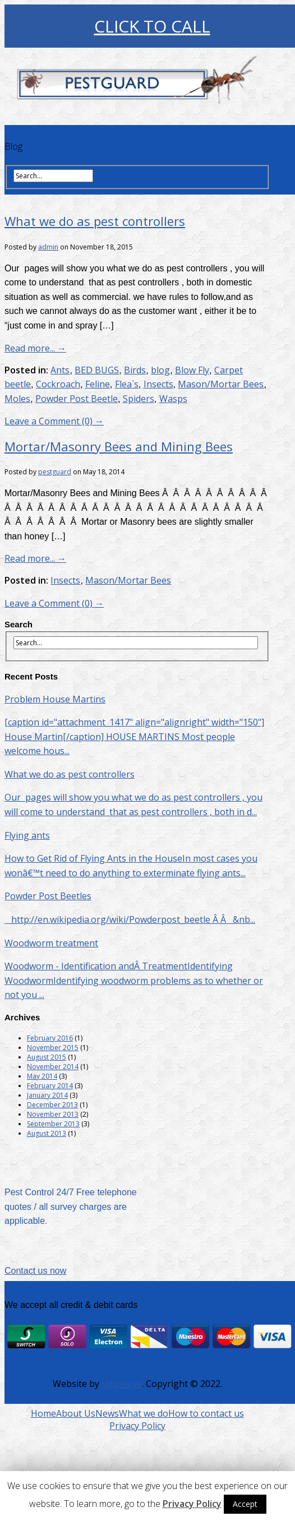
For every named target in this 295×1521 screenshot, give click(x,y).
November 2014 (53, 1066)
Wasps (173, 398)
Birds (135, 370)
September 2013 (53, 1124)
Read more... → (35, 348)
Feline (97, 384)
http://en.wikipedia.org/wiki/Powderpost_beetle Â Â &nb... (129, 919)
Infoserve (122, 1383)
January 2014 (47, 1095)
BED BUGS (97, 370)
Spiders (138, 398)
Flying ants (27, 835)
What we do (143, 1413)
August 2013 (46, 1133)
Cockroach (58, 384)
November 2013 (53, 1114)
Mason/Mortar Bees (221, 384)
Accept (245, 1504)
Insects (158, 384)
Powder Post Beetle (76, 398)
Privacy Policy (137, 1426)
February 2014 (50, 1085)
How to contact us (206, 1413)
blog (160, 370)
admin (48, 247)
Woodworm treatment (51, 943)
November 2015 (53, 1047)
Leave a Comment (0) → (54, 421)
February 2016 (50, 1038)
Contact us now (35, 1270)
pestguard (54, 472)
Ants (60, 370)
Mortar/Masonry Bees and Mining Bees (118, 446)
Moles (17, 398)
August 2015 (46, 1057)
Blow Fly (192, 370)
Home (43, 1413)
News (107, 1413)
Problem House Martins (54, 699)
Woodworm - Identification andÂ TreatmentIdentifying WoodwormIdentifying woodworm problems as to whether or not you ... (133, 980)
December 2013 (52, 1104)
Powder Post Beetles (47, 896)
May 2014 (42, 1076)
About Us (75, 1413)
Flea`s (127, 384)
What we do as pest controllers (94, 220)
